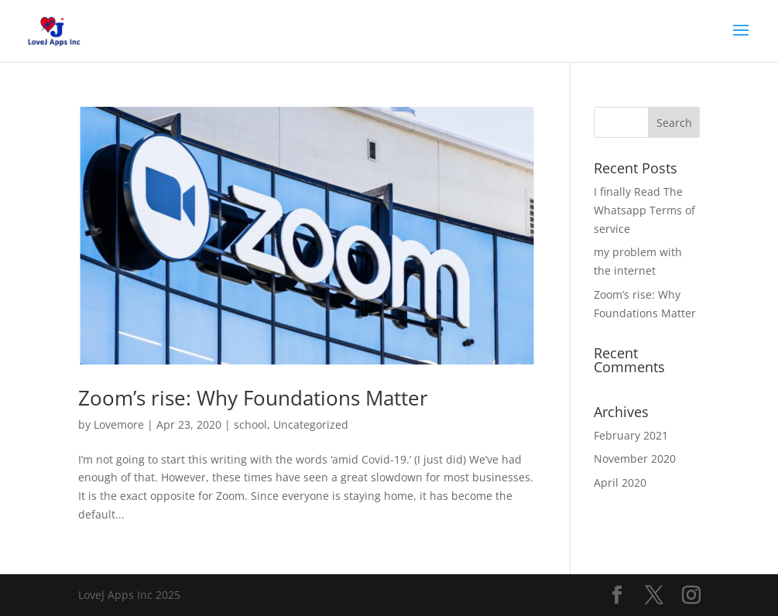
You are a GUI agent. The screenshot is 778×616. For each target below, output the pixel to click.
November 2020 (635, 458)
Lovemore (119, 424)
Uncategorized (310, 424)
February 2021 (631, 435)
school (250, 424)
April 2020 (620, 482)
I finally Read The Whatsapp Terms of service (644, 210)
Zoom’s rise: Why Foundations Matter (253, 398)
